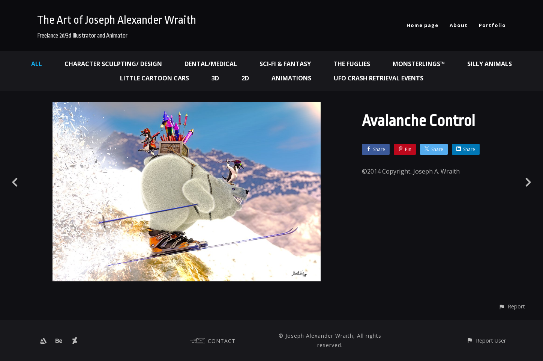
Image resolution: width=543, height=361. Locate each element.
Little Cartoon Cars (154, 78)
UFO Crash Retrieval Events (378, 78)
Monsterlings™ (419, 64)
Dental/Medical (210, 64)
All (36, 64)
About (459, 25)
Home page (422, 25)
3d (215, 78)
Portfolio (492, 25)
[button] (511, 306)
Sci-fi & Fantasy (285, 64)
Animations (291, 78)
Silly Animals (489, 64)
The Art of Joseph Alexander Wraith (116, 20)
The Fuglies (351, 64)
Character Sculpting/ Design (113, 64)
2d (245, 78)
